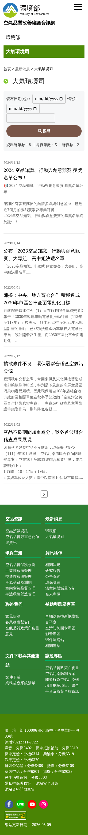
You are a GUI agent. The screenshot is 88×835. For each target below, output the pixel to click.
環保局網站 (54, 639)
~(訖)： (73, 98)
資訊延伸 (53, 552)
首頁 (7, 69)
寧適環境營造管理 (20, 594)
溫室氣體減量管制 (60, 588)
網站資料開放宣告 (20, 789)
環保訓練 (52, 582)
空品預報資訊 (16, 530)
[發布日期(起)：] (49, 99)
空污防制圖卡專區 (60, 627)
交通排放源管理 (18, 576)
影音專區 (52, 633)
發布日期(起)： (18, 98)
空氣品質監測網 (18, 582)
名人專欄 (52, 594)
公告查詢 (52, 576)
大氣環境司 (17, 51)
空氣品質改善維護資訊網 (29, 23)
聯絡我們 (13, 604)
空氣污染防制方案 (60, 673)
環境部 (13, 37)
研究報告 (52, 570)
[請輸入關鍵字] (30, 118)
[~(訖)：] (23, 109)
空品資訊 (13, 519)
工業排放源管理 (18, 570)
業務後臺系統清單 (20, 683)
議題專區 (53, 655)
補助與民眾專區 (60, 604)
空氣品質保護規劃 (20, 564)
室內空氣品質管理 (20, 588)
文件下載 (12, 677)
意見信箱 (12, 616)
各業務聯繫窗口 (18, 622)
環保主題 (13, 552)
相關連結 (52, 645)
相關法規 (52, 564)
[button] (78, 6)
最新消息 (22, 69)
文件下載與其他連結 (22, 660)
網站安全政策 (47, 783)
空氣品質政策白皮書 (62, 667)
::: (5, 29)
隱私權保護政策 (18, 783)
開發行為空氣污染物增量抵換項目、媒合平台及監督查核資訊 (62, 685)
